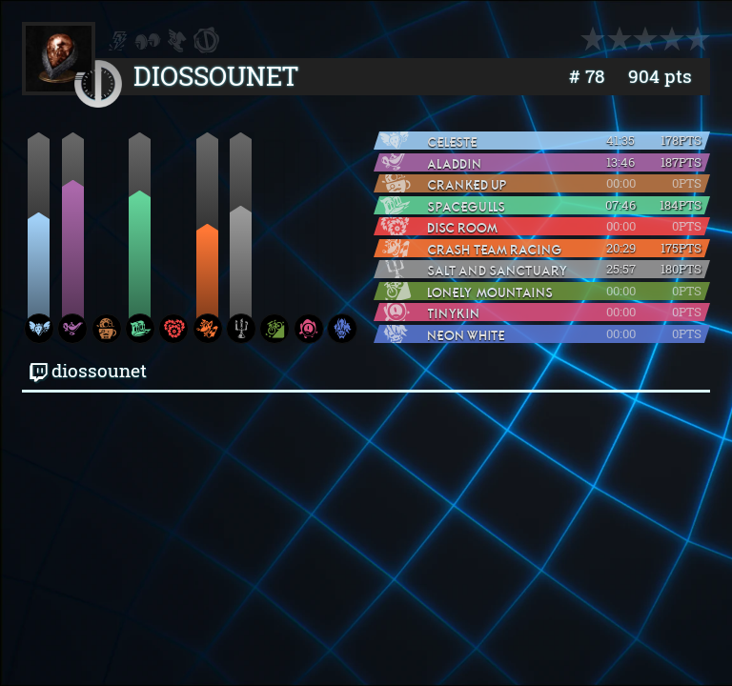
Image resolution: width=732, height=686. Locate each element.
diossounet (88, 370)
